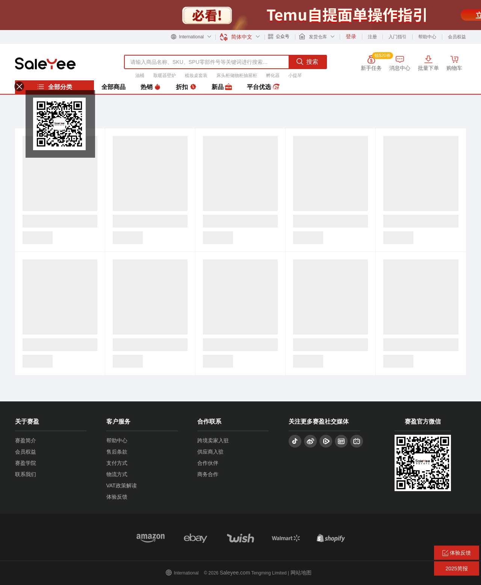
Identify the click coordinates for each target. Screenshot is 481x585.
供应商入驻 (210, 452)
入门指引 (398, 36)
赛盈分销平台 (45, 63)
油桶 (139, 75)
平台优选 (263, 87)
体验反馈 (116, 497)
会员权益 (457, 36)
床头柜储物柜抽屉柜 (236, 75)
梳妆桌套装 (196, 75)
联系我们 (25, 474)
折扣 (186, 87)
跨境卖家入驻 (213, 440)
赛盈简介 (25, 440)
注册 (372, 36)
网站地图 (301, 573)
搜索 (307, 61)
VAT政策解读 (121, 485)
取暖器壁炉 (164, 75)
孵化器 (273, 75)
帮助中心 (427, 36)
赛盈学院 (25, 463)
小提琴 (295, 75)
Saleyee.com (235, 573)
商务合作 (207, 474)
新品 (222, 87)
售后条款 (116, 452)
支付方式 (116, 463)
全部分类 (54, 86)
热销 (151, 87)
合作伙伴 (207, 463)
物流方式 (116, 474)
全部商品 (113, 87)
